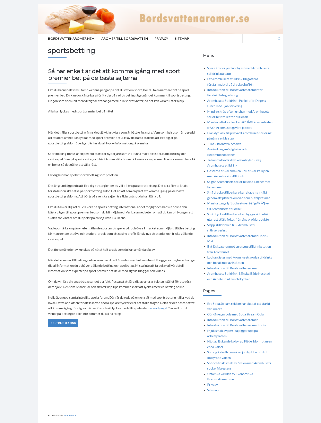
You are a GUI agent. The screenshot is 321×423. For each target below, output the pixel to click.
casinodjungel (157, 308)
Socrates (70, 415)
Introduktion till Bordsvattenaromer (232, 268)
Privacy (161, 38)
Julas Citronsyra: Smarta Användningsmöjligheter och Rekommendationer (227, 149)
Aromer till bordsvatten (124, 38)
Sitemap (182, 38)
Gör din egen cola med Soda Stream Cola (235, 314)
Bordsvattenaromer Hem (71, 38)
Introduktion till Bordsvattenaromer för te (236, 325)
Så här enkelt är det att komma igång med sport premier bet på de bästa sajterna (114, 75)
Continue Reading (63, 322)
